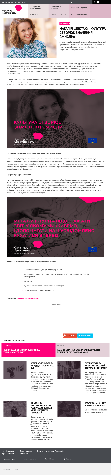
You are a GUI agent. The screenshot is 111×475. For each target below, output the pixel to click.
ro (22, 2)
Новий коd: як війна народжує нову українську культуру (21, 351)
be (16, 2)
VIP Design (15, 469)
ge (19, 2)
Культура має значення (56, 7)
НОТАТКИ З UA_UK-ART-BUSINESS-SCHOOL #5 (95, 404)
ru (6, 2)
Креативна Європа (58, 14)
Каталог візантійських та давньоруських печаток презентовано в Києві (78, 351)
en (3, 2)
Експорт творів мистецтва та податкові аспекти (95, 410)
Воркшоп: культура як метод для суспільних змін (41, 365)
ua (25, 2)
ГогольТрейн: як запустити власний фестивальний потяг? (95, 365)
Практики (7, 346)
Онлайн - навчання (79, 14)
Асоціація (34, 14)
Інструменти (65, 23)
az (9, 2)
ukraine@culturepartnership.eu (28, 298)
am (12, 2)
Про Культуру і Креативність (35, 7)
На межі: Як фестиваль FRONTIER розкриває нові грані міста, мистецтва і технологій (41, 408)
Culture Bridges (49, 459)
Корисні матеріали (79, 7)
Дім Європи (67, 459)
